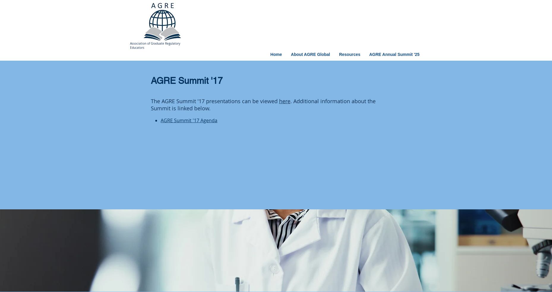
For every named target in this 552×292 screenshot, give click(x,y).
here (284, 101)
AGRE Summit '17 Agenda (189, 120)
